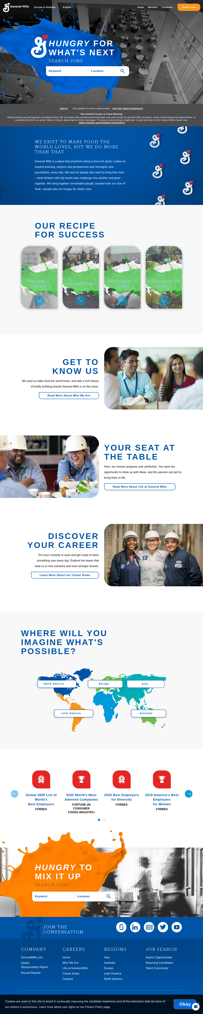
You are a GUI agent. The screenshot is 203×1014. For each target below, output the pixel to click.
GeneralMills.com (32, 957)
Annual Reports (31, 972)
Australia (109, 962)
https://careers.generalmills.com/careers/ (102, 122)
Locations (167, 7)
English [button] (67, 7)
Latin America (112, 973)
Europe (108, 968)
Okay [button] (185, 1004)
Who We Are (71, 962)
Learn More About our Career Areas (65, 575)
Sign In (64, 108)
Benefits (152, 7)
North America (113, 978)
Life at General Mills (75, 968)
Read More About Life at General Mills (140, 486)
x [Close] (198, 1002)
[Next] (188, 794)
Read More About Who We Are (69, 395)
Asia (107, 957)
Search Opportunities (159, 957)
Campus (68, 978)
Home (140, 7)
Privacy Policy (94, 1007)
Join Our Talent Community (127, 108)
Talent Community (157, 968)
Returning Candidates (159, 962)
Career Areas (71, 973)
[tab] (39, 277)
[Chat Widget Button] (196, 1007)
